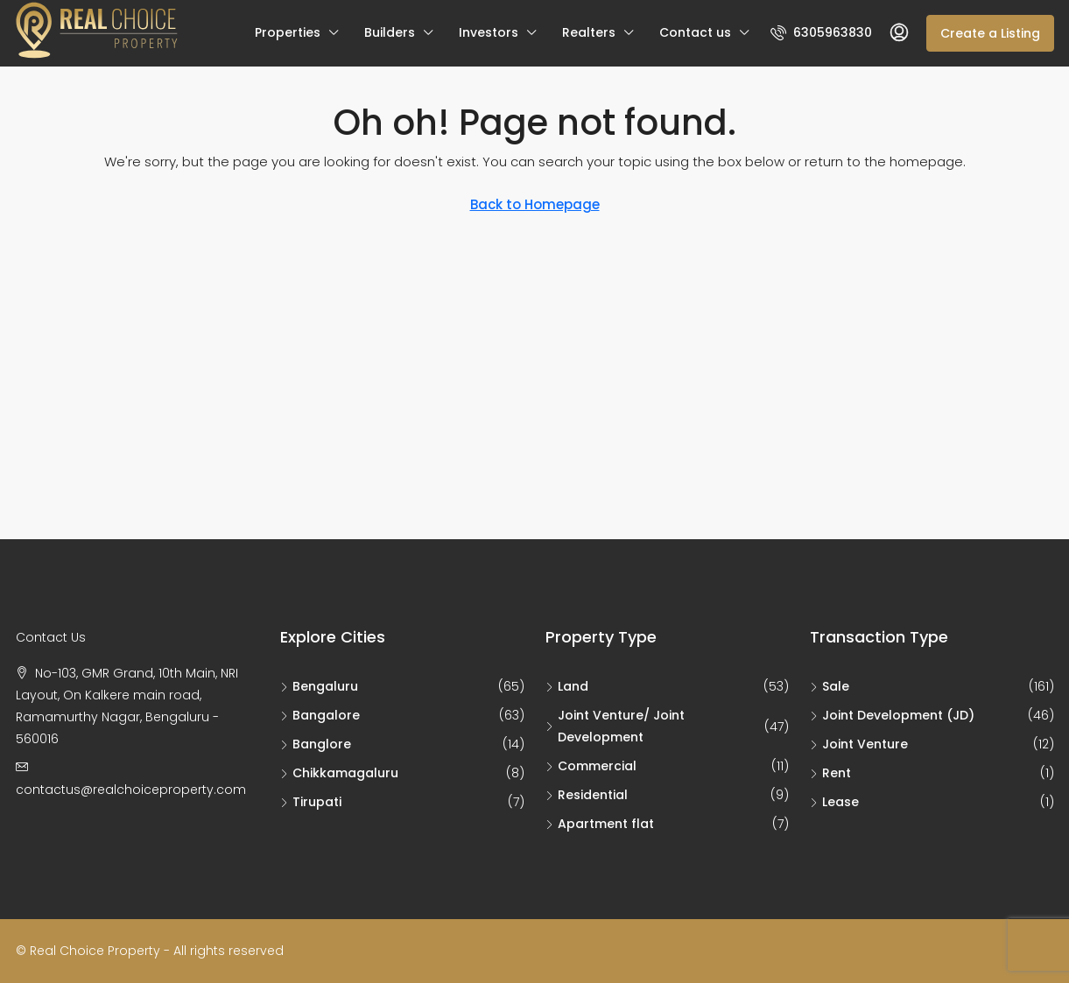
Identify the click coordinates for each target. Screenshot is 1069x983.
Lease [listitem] (834, 802)
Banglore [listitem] (315, 744)
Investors (488, 32)
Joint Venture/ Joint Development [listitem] (615, 726)
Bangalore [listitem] (320, 715)
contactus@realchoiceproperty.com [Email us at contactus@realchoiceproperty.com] (131, 789)
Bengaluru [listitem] (319, 686)
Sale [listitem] (829, 686)
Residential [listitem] (586, 795)
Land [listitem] (566, 686)
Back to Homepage (535, 204)
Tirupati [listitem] (310, 802)
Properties (287, 32)
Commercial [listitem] (590, 766)
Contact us (695, 32)
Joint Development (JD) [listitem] (892, 715)
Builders (389, 32)
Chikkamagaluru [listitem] (339, 773)
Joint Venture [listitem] (859, 744)
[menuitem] (821, 32)
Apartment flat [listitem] (599, 823)
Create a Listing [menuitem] (990, 33)
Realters (588, 32)
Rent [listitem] (830, 773)
